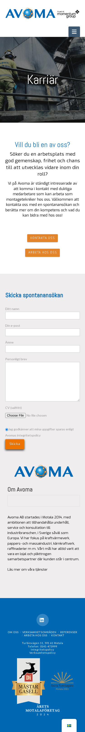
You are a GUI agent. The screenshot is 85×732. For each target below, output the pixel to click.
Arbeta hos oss (35, 635)
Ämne (42, 345)
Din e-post (42, 329)
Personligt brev (42, 362)
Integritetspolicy (42, 649)
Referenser (68, 632)
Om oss (13, 632)
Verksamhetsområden (39, 632)
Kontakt (57, 635)
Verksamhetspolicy (42, 652)
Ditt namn (42, 312)
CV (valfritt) (36, 411)
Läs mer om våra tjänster (27, 569)
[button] (74, 31)
